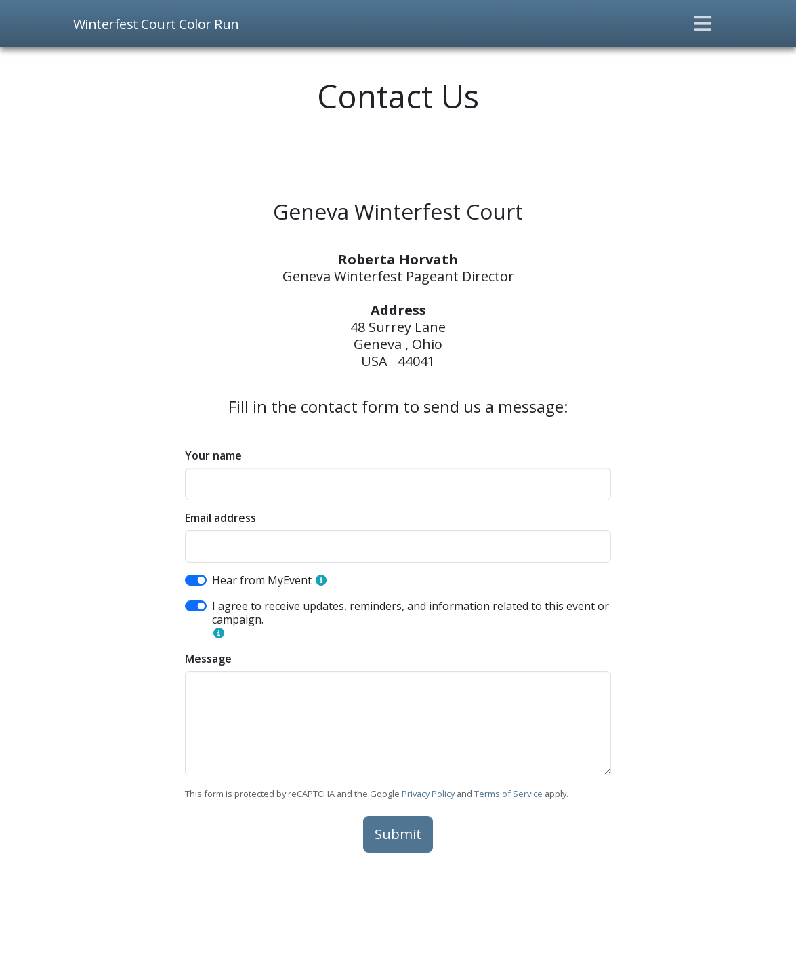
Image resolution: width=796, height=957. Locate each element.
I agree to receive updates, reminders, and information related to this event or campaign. (410, 612)
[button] (321, 580)
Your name (213, 455)
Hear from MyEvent (262, 580)
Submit (398, 834)
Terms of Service (508, 794)
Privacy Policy (428, 794)
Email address (220, 518)
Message (208, 659)
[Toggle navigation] (703, 24)
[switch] (196, 580)
